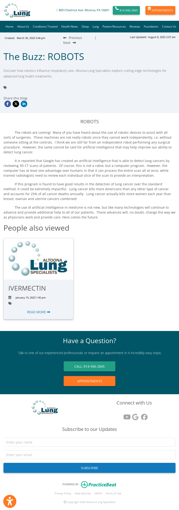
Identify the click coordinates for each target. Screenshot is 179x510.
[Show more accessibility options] (10, 501)
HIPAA (98, 493)
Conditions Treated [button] (45, 26)
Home (10, 26)
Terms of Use (113, 493)
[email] (89, 454)
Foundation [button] (151, 26)
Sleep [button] (85, 26)
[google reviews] (134, 415)
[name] (89, 442)
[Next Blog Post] (69, 42)
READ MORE (38, 312)
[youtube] (125, 415)
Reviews (135, 26)
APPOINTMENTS (160, 10)
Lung (96, 26)
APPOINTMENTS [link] (89, 381)
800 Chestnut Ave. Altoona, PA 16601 (84, 10)
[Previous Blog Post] (72, 37)
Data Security (83, 493)
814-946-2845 (126, 10)
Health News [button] (69, 26)
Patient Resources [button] (114, 26)
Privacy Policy (63, 493)
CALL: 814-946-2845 (89, 366)
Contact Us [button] (169, 26)
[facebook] (143, 415)
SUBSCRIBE (89, 468)
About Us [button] (23, 26)
